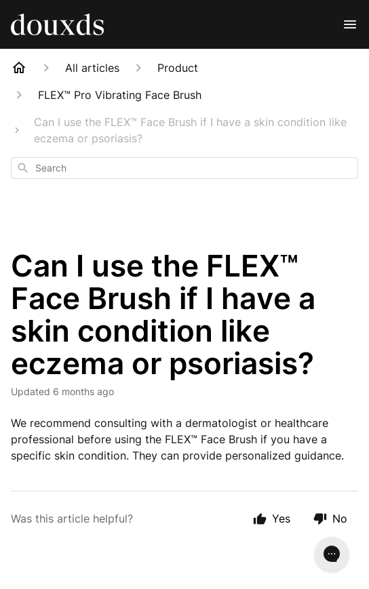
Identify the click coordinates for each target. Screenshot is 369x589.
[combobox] (184, 168)
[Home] (19, 68)
